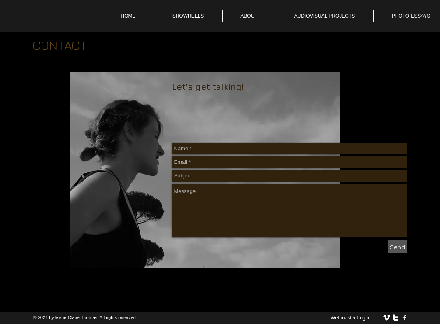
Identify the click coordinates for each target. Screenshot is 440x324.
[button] (249, 16)
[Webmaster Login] (350, 318)
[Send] (397, 246)
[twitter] (395, 317)
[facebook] (404, 317)
